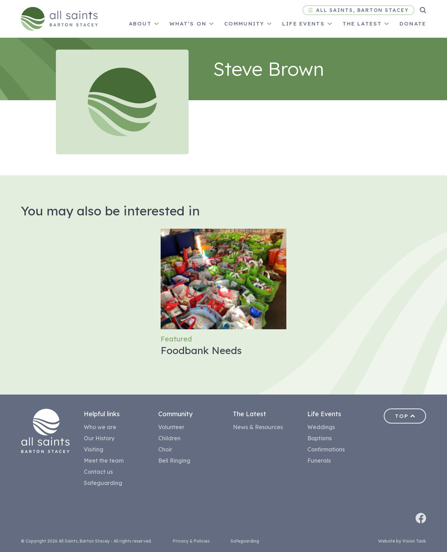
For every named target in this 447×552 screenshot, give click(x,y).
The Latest (249, 414)
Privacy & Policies (191, 541)
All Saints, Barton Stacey (358, 10)
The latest (362, 23)
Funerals (319, 460)
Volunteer (171, 427)
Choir (165, 449)
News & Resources (258, 427)
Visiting (93, 449)
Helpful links (102, 414)
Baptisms (319, 438)
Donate (413, 23)
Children (169, 438)
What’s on (187, 23)
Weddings (321, 427)
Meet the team (104, 460)
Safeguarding (103, 482)
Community (244, 23)
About (140, 23)
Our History (99, 438)
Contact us (98, 471)
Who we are (100, 427)
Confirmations (326, 449)
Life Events (303, 23)
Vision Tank (414, 541)
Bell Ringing (174, 460)
